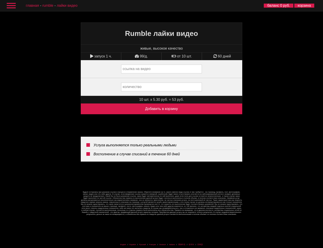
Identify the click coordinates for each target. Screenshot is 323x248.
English (123, 245)
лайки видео (67, 5)
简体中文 (182, 245)
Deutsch (162, 245)
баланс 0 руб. (278, 5)
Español (132, 245)
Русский (142, 245)
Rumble (47, 5)
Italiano (172, 245)
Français (152, 245)
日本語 (200, 245)
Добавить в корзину (161, 109)
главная (32, 5)
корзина (304, 5)
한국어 (191, 245)
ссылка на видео (137, 69)
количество (132, 87)
